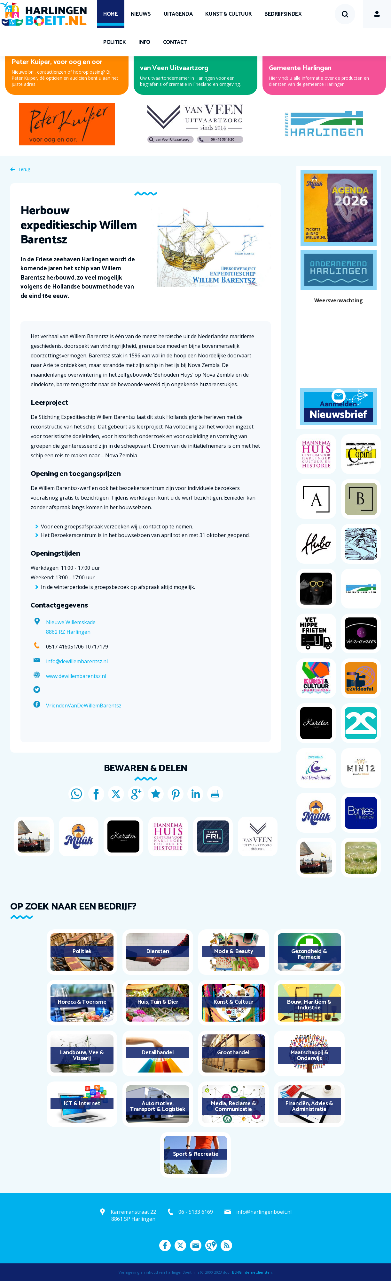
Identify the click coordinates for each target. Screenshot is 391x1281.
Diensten (157, 951)
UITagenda (178, 14)
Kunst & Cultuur (228, 14)
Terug (24, 169)
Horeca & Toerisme (82, 1002)
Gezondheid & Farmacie (309, 954)
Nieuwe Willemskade (71, 622)
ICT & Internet (82, 1103)
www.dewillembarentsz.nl (76, 676)
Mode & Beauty (233, 951)
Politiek (114, 42)
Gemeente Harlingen (300, 68)
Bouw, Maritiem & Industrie (309, 1005)
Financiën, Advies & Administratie (309, 1106)
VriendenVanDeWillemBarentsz (83, 705)
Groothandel (233, 1052)
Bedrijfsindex (282, 14)
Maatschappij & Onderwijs (309, 1055)
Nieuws (141, 14)
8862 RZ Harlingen (68, 631)
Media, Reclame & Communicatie (233, 1106)
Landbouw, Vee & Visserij (82, 1055)
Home (110, 14)
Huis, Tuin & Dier (157, 1002)
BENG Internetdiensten (252, 1272)
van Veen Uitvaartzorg (174, 68)
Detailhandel (157, 1052)
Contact (175, 42)
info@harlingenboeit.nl (264, 1211)
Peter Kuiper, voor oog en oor (57, 62)
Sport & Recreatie (195, 1154)
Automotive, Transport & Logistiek (157, 1106)
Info (144, 42)
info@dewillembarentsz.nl (77, 661)
